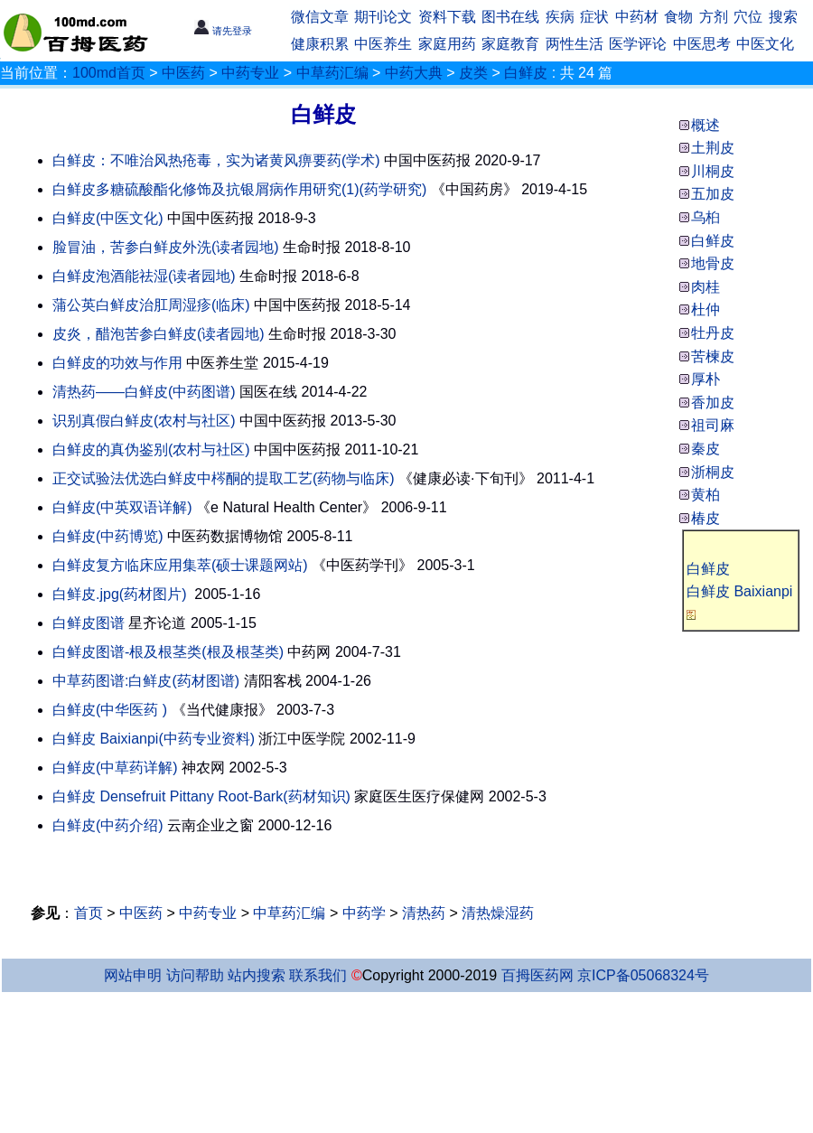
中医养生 (383, 44)
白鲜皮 (525, 72)
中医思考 (702, 44)
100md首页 (108, 72)
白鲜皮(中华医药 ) (109, 709)
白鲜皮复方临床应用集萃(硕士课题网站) (180, 565)
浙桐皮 (712, 472)
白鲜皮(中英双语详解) (122, 507)
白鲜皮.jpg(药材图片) (119, 594)
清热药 (423, 913)
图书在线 (510, 16)
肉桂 (705, 287)
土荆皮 (712, 147)
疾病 (560, 16)
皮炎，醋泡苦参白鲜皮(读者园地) (158, 334)
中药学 (364, 913)
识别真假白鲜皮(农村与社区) (144, 420)
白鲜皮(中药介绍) (108, 825)
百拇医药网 (537, 975)
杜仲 (705, 309)
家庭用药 (447, 44)
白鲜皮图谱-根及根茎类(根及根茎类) (168, 652)
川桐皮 (712, 171)
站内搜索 (256, 975)
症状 (594, 16)
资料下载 (447, 16)
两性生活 (574, 44)
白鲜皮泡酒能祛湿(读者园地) (144, 276)
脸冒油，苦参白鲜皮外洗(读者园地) (165, 247)
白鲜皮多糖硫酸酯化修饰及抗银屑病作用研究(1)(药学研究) (239, 189)
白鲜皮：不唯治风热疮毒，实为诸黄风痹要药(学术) (216, 160)
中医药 (183, 72)
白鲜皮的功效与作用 (117, 362)
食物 (678, 16)
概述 (705, 125)
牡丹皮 (712, 333)
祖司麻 (712, 425)
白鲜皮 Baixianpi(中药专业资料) (153, 738)
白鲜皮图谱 (88, 623)
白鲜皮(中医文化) (108, 218)
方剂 (713, 16)
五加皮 (712, 193)
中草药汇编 (332, 72)
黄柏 (705, 494)
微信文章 (320, 16)
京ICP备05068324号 (643, 975)
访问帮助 (195, 975)
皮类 (473, 72)
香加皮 (712, 402)
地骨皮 (712, 263)
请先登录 (222, 30)
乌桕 (705, 217)
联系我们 (318, 975)
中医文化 (765, 44)
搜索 (783, 16)
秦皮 (705, 448)
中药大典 (414, 72)
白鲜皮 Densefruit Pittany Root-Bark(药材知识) (201, 796)
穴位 (748, 16)
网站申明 (133, 975)
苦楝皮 (712, 356)
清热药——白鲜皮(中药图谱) (144, 391)
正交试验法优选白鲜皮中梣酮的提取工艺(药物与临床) (223, 478)
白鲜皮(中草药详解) (115, 767)
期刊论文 (383, 16)
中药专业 (250, 72)
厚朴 (705, 379)
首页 (88, 913)
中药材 (637, 16)
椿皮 (705, 518)
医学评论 (638, 44)
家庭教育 (510, 44)
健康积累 (320, 44)
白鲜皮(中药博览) (108, 536)
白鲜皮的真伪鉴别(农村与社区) (151, 449)
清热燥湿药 (498, 913)
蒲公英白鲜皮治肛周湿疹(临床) (151, 305)
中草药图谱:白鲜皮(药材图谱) (145, 680)
